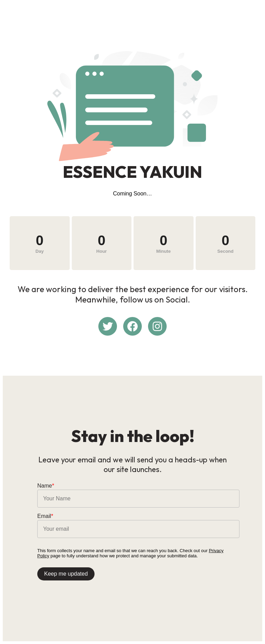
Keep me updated (66, 574)
